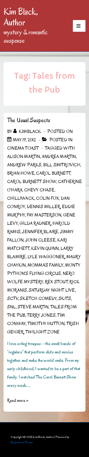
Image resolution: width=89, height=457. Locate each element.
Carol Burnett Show (31, 182)
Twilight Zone (42, 332)
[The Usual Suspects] (24, 140)
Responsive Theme (22, 442)
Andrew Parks (24, 165)
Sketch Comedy (38, 298)
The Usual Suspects (28, 120)
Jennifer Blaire (40, 232)
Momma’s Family (45, 265)
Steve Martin (33, 307)
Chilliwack (20, 198)
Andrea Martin (59, 156)
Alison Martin (23, 156)
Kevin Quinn (45, 248)
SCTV (12, 298)
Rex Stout (56, 282)
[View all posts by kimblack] (27, 131)
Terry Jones (41, 315)
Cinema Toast (23, 148)
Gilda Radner (35, 223)
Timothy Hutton (46, 323)
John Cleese (40, 240)
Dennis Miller (43, 207)
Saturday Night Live (52, 290)
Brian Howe (20, 173)
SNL (11, 307)
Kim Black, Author (21, 16)
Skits (64, 298)
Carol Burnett (53, 173)
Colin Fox (47, 198)
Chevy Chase (39, 190)
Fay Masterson (44, 215)
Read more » (17, 400)
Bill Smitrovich (61, 165)
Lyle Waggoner (46, 257)
